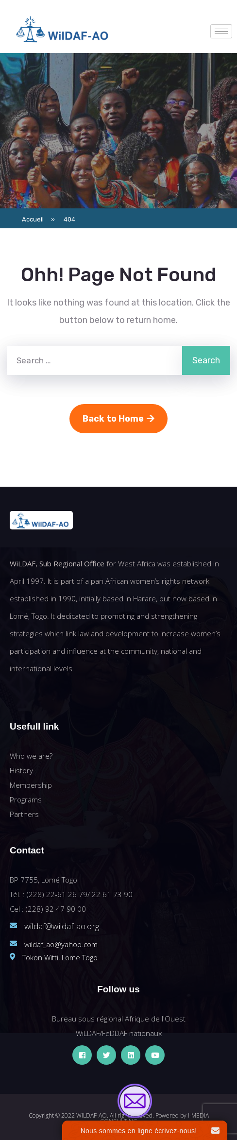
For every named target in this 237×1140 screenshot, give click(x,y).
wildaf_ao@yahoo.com (61, 944)
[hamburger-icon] (221, 31)
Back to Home (118, 418)
